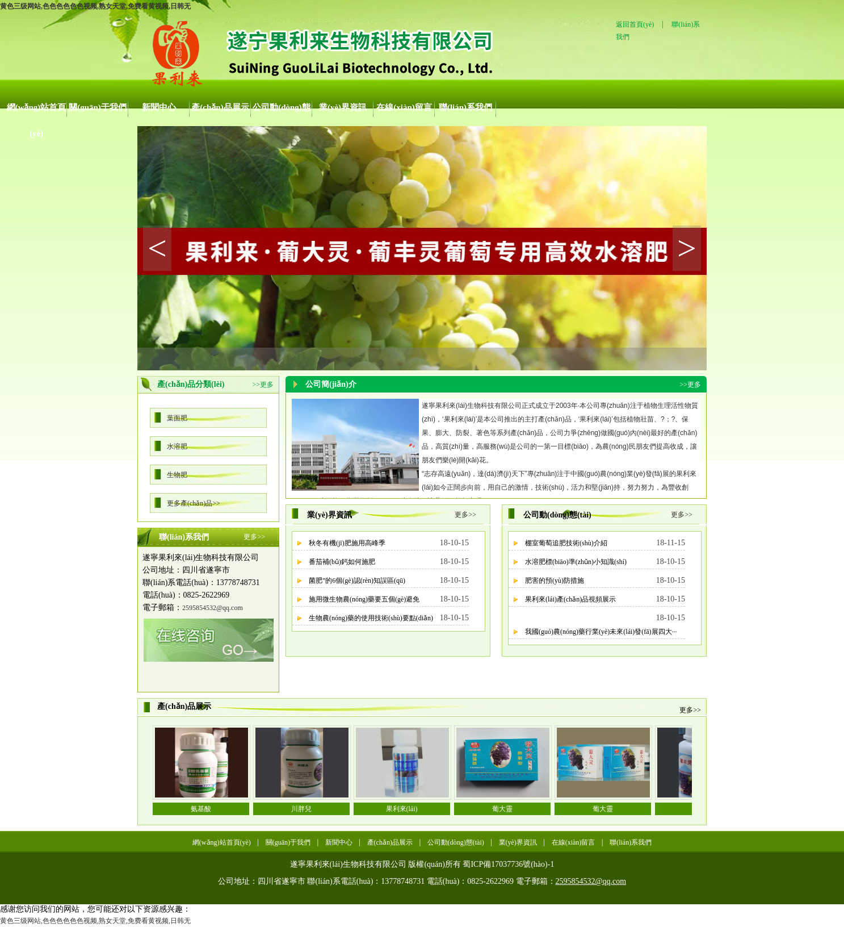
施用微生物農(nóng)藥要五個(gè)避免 (364, 599)
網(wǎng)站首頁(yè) (36, 111)
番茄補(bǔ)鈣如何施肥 (342, 562)
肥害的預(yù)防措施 (554, 580)
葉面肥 (177, 418)
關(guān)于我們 (98, 107)
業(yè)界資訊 (343, 107)
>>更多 (263, 385)
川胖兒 (301, 809)
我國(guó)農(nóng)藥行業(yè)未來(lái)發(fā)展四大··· (601, 632)
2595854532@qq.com (212, 608)
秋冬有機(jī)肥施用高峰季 (347, 543)
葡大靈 (502, 809)
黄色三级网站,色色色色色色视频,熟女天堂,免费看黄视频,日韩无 (95, 6)
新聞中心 (159, 107)
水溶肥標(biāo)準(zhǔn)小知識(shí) (576, 562)
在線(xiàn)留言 (404, 107)
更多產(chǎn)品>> (193, 503)
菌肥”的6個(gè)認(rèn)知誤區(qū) (357, 580)
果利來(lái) (402, 809)
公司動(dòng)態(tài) (281, 111)
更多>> (254, 537)
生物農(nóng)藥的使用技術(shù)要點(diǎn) (371, 618)
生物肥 (177, 475)
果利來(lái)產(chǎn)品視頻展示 (570, 599)
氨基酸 (201, 809)
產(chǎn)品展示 (220, 107)
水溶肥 (177, 446)
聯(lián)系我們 (465, 107)
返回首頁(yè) (635, 24)
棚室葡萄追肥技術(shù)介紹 (566, 543)
